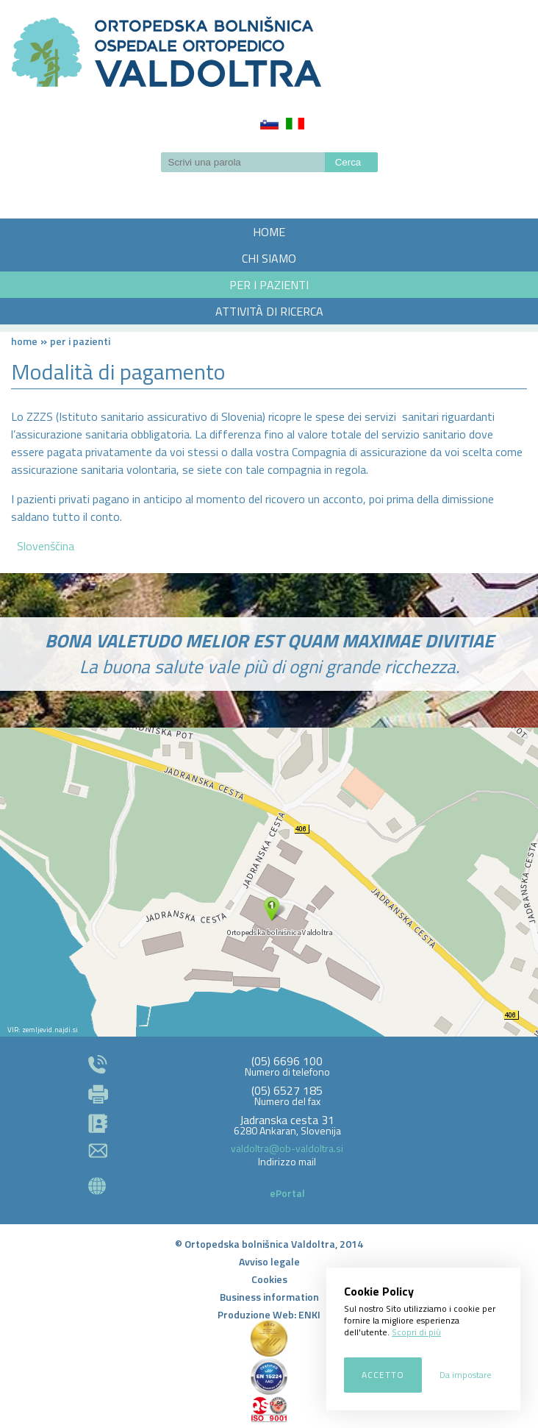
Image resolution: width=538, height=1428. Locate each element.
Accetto (383, 1375)
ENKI (309, 1314)
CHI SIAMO (269, 258)
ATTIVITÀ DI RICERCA (269, 311)
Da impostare (466, 1375)
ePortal (287, 1193)
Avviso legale (269, 1261)
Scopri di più (416, 1332)
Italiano (295, 123)
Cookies (269, 1279)
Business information (269, 1296)
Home (24, 341)
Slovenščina (269, 123)
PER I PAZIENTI (269, 285)
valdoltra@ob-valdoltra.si (287, 1148)
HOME (269, 232)
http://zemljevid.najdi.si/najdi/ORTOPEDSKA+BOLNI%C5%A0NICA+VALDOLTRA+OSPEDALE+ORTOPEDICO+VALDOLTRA (269, 882)
